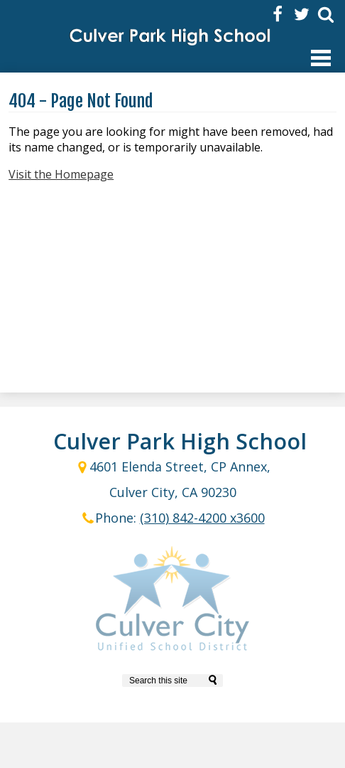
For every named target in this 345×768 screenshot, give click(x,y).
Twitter (301, 14)
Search (325, 14)
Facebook (277, 14)
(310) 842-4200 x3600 (202, 517)
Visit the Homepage (61, 174)
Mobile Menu (321, 58)
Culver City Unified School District (172, 601)
